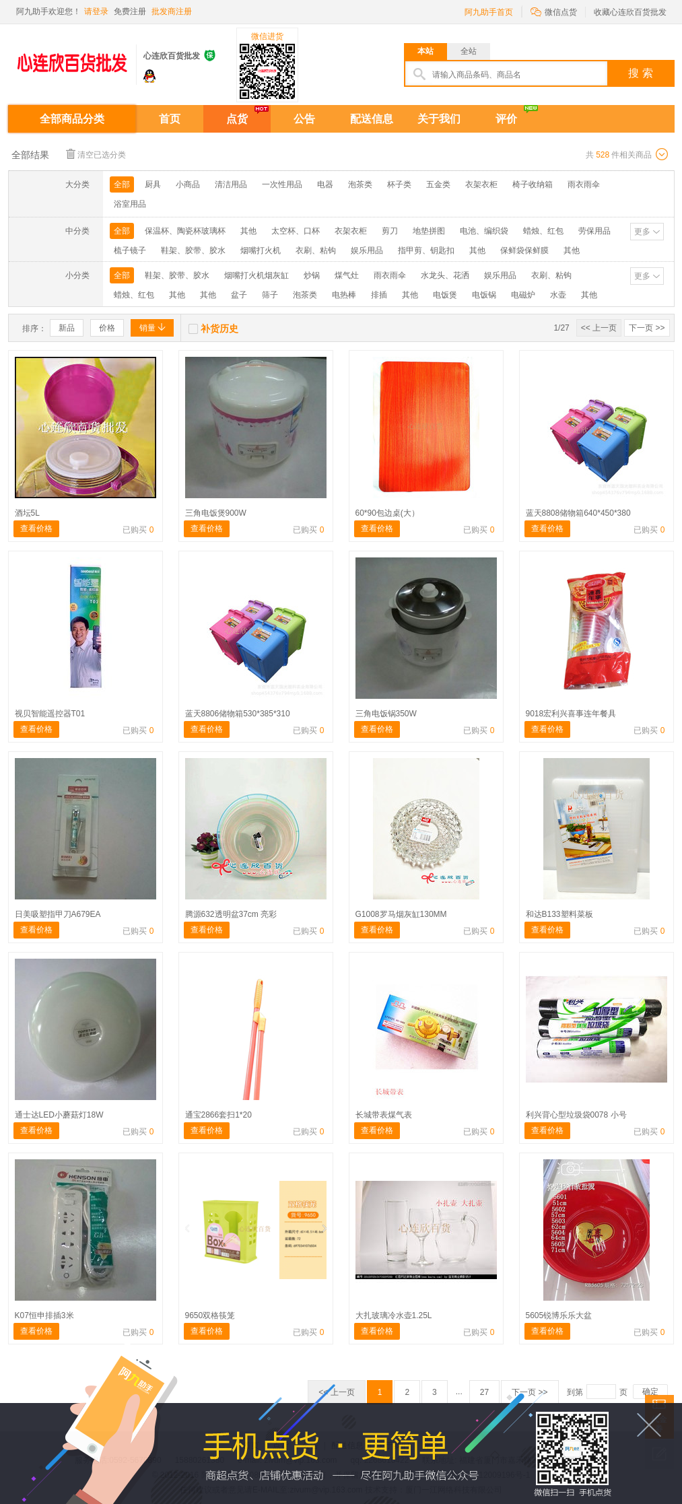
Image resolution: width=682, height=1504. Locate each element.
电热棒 (344, 295)
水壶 (558, 295)
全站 (469, 51)
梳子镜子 (130, 250)
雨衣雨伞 (584, 184)
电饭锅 (484, 295)
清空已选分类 (96, 154)
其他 (248, 231)
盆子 (239, 295)
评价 (506, 119)
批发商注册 (171, 11)
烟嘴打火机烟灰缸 (256, 275)
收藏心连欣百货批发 (630, 12)
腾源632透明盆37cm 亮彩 (231, 914)
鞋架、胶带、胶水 (193, 250)
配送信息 (371, 119)
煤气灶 (347, 275)
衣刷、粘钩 (316, 250)
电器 (325, 184)
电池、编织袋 (484, 231)
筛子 (270, 295)
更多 (642, 231)
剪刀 (390, 231)
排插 (379, 295)
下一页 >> (646, 328)
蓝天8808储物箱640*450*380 (578, 513)
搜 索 (640, 73)
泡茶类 (360, 184)
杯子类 (399, 184)
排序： (34, 328)
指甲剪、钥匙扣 (426, 250)
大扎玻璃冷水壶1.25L (393, 1315)
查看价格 (36, 528)
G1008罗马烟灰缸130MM (401, 914)
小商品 (188, 184)
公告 (304, 119)
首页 (169, 119)
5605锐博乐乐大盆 (559, 1315)
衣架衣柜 (481, 184)
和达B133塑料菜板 (559, 914)
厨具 (153, 184)
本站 (425, 51)
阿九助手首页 (489, 12)
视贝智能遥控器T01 (50, 713)
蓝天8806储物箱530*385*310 (237, 713)
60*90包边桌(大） (387, 513)
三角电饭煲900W (215, 513)
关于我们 (439, 119)
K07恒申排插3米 (44, 1315)
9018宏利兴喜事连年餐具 (571, 713)
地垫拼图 (429, 231)
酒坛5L (27, 513)
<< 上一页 (599, 328)
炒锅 (312, 275)
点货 (237, 119)
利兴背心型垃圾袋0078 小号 (576, 1115)
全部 (122, 184)
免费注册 (130, 11)
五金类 (438, 184)
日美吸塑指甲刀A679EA (58, 914)
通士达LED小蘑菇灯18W (59, 1115)
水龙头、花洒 (445, 275)
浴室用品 (130, 204)
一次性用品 (282, 184)
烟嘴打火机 (260, 250)
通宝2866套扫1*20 (218, 1115)
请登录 (96, 11)
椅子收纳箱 (532, 184)
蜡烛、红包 (543, 231)
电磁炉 (523, 295)
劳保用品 (594, 231)
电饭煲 (445, 295)
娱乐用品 (367, 250)
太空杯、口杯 (295, 231)
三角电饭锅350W (386, 713)
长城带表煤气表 (383, 1115)
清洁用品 (231, 184)
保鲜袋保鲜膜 (524, 250)
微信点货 (554, 11)
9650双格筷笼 (210, 1315)
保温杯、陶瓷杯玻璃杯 (185, 231)
